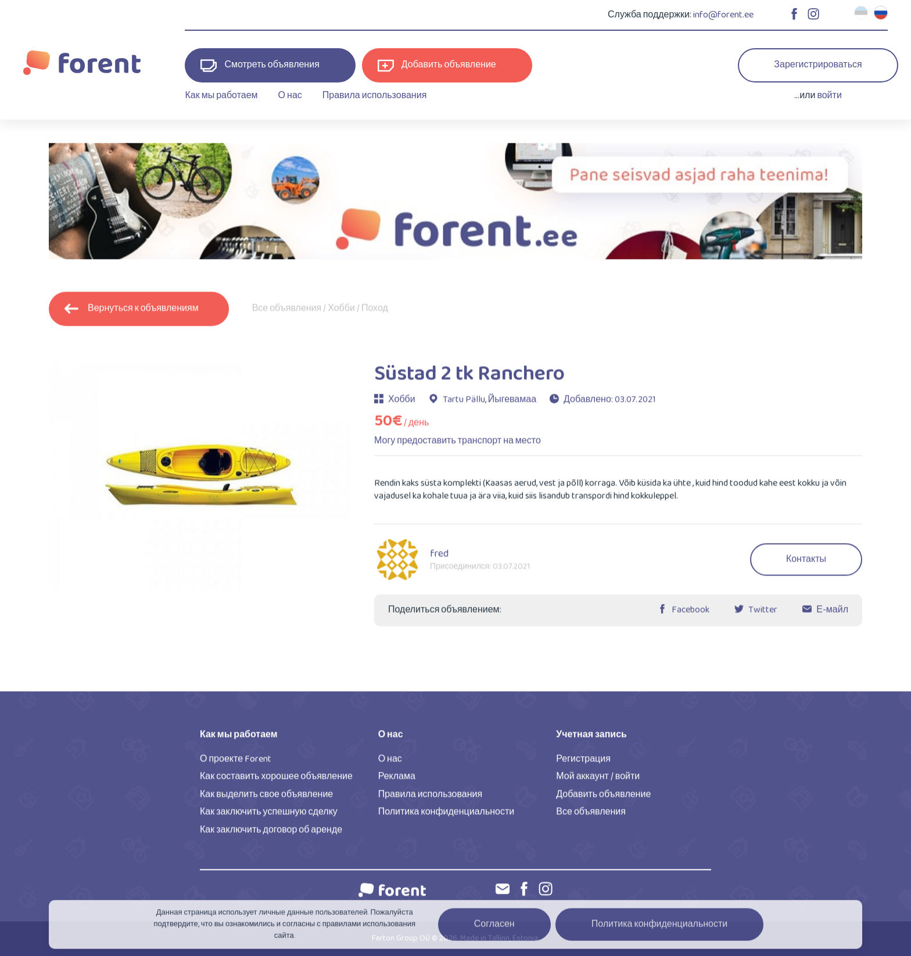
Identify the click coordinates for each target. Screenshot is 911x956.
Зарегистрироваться (818, 64)
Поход (374, 312)
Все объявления (287, 312)
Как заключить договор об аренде (271, 833)
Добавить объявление (437, 65)
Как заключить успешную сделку (269, 815)
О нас (290, 95)
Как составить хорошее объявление (276, 780)
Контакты (806, 563)
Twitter (762, 613)
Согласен (494, 932)
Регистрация (583, 763)
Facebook (690, 613)
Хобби (341, 312)
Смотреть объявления (259, 65)
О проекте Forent (235, 763)
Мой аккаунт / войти (598, 780)
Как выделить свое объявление (266, 798)
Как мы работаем (221, 95)
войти (829, 95)
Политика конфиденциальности (446, 815)
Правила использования (374, 95)
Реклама (396, 780)
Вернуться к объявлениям (131, 312)
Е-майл (832, 613)
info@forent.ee (723, 15)
